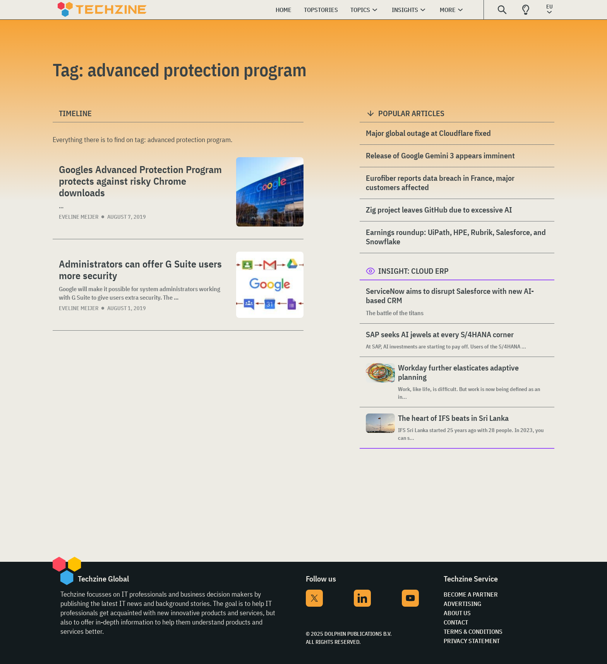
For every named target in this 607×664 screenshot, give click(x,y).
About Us (457, 613)
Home (283, 10)
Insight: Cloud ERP (413, 271)
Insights (405, 10)
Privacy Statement (472, 641)
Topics (360, 10)
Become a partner (471, 594)
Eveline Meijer (78, 216)
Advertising (462, 603)
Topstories (321, 10)
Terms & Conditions (473, 631)
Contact (456, 622)
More (448, 10)
